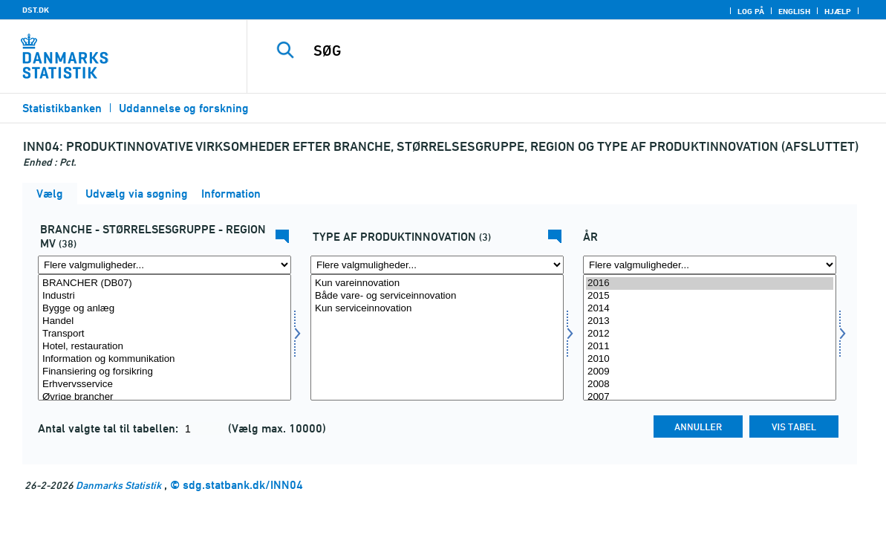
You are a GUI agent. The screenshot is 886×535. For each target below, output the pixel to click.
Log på (750, 11)
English (794, 11)
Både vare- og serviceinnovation (437, 296)
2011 (709, 346)
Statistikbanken (62, 108)
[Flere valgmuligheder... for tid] (709, 265)
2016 (709, 283)
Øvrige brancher (164, 397)
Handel (164, 321)
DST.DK (35, 9)
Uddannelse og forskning (184, 108)
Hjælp (837, 11)
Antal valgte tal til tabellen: (109, 428)
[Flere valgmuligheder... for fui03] (437, 265)
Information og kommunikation (164, 359)
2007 (709, 397)
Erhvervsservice (164, 384)
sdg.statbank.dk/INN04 (243, 485)
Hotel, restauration (164, 346)
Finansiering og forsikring (164, 372)
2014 (709, 308)
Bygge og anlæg (164, 308)
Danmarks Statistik (118, 485)
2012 (709, 334)
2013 (709, 321)
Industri (164, 296)
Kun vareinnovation (437, 283)
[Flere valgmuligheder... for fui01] (164, 265)
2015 (709, 296)
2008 (709, 384)
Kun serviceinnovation (437, 308)
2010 (709, 359)
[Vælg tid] (709, 337)
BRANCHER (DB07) (164, 283)
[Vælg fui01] (164, 337)
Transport (164, 334)
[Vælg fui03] (437, 337)
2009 (709, 372)
